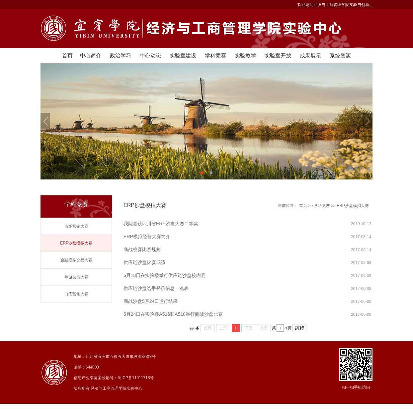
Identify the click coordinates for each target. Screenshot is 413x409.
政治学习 (120, 55)
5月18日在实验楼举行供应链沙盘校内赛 (165, 275)
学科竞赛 (215, 55)
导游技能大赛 (76, 277)
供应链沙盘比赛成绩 (144, 262)
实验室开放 (278, 55)
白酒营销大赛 (76, 294)
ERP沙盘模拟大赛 (76, 243)
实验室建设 (183, 55)
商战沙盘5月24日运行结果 (151, 301)
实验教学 (245, 55)
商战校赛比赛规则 (142, 249)
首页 (67, 55)
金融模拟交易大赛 (76, 260)
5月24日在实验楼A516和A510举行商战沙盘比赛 (173, 314)
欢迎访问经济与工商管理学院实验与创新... (334, 4)
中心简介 (90, 55)
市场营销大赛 (76, 226)
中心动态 (150, 55)
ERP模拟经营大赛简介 (147, 236)
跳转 (299, 327)
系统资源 (340, 55)
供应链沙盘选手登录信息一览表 (156, 288)
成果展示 (310, 55)
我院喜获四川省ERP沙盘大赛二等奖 (161, 223)
